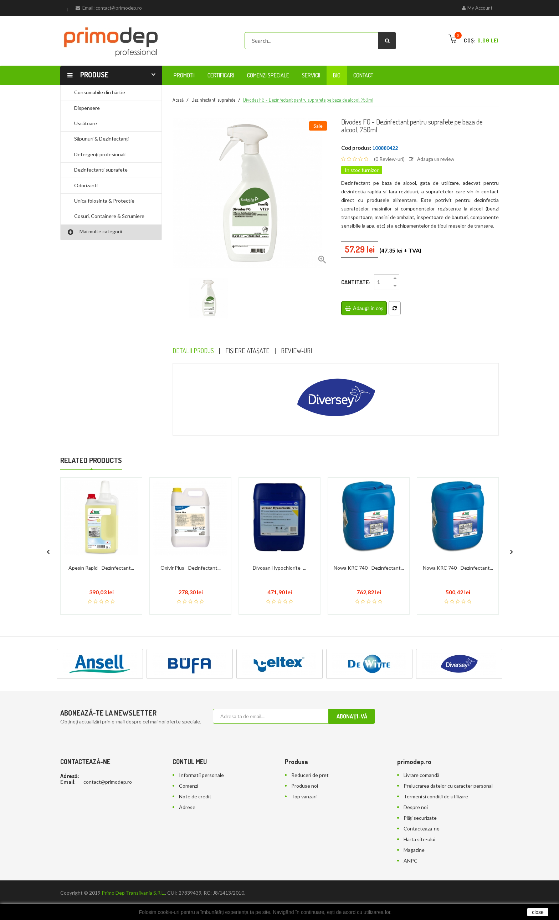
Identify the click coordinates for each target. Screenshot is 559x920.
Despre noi (416, 798)
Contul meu (190, 753)
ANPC (410, 852)
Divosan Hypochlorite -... (279, 559)
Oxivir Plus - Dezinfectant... (190, 559)
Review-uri (306, 351)
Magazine (414, 841)
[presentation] (47, 540)
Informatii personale (201, 766)
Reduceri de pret (310, 766)
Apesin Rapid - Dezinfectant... (101, 559)
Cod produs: (356, 147)
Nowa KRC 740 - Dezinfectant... (369, 559)
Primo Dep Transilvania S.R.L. (133, 884)
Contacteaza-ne (422, 820)
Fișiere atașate (253, 351)
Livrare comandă (421, 766)
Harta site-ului (419, 830)
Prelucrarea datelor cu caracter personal (448, 777)
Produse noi (304, 777)
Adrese (187, 798)
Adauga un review (433, 159)
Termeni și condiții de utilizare (436, 787)
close (538, 912)
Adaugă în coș (364, 308)
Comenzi (188, 777)
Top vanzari (304, 787)
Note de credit (195, 787)
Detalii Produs (196, 351)
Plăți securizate (420, 809)
